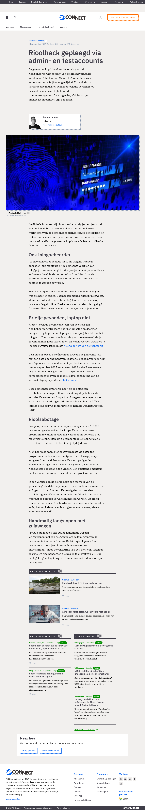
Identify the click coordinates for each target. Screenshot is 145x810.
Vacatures (75, 2)
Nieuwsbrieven (60, 2)
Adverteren (119, 2)
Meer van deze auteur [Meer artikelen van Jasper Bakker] (52, 125)
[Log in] (100, 17)
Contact (77, 787)
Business (10, 27)
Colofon (77, 791)
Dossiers (22, 2)
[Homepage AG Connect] (72, 17)
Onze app (78, 795)
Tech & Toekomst (46, 27)
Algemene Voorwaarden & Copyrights (38, 808)
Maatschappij (26, 27)
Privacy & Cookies (63, 808)
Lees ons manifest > (14, 799)
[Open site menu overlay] (7, 17)
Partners (133, 2)
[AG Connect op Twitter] (121, 779)
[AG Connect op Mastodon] (130, 779)
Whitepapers (90, 2)
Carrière (63, 27)
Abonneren (105, 2)
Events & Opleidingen (39, 2)
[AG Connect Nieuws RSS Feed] (121, 783)
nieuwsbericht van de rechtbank (83, 345)
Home (10, 2)
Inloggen (139, 2)
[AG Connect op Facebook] (134, 779)
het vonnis (69, 380)
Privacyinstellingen (82, 800)
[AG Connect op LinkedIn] (125, 779)
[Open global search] (15, 17)
